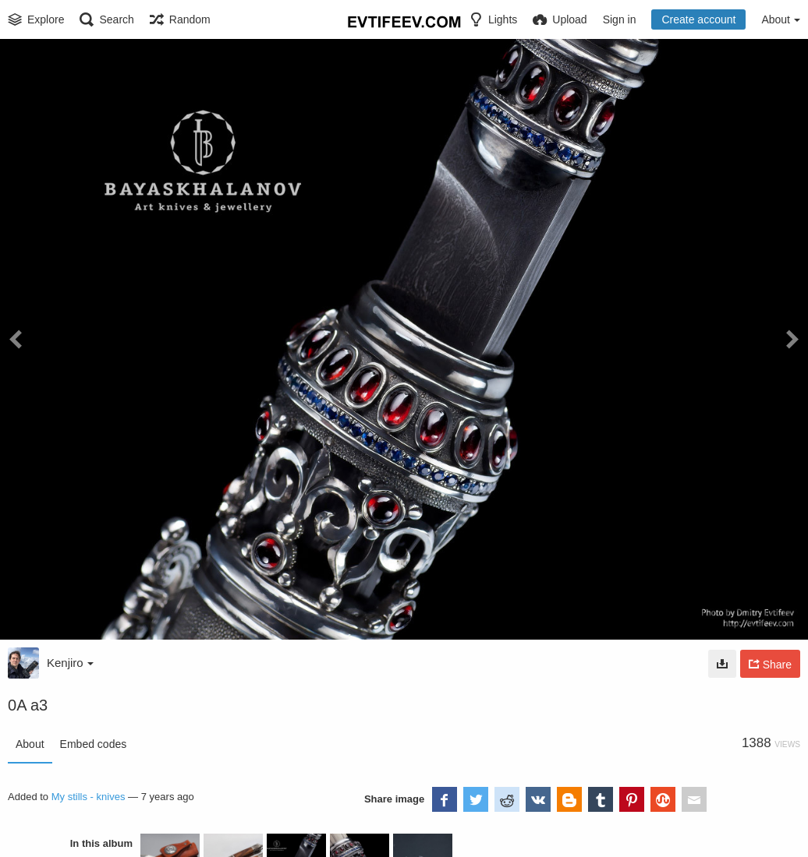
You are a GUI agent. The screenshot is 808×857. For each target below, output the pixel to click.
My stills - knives (88, 796)
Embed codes (93, 744)
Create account (698, 19)
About (30, 744)
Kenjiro (70, 662)
